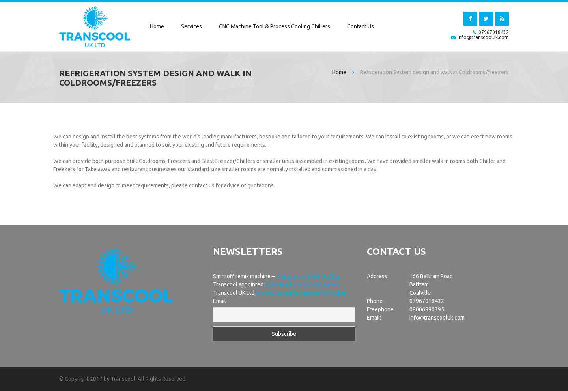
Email (219, 301)
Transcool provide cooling (307, 276)
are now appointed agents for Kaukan (301, 293)
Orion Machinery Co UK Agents (302, 284)
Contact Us (360, 26)
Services (191, 26)
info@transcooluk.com (483, 37)
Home (157, 26)
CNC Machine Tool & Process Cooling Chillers (274, 26)
